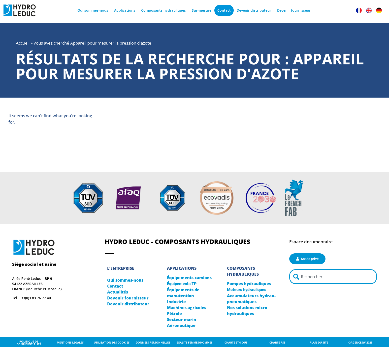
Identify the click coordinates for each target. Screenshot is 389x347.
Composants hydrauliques (163, 10)
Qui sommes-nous (92, 10)
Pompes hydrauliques (249, 283)
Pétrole (174, 313)
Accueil (23, 43)
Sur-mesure (201, 10)
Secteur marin (181, 319)
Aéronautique (181, 325)
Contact (224, 10)
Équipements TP (181, 283)
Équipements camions (189, 277)
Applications (124, 10)
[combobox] (333, 276)
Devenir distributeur (254, 10)
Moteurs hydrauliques (246, 289)
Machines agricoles (186, 307)
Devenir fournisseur (294, 10)
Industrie (176, 301)
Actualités (117, 292)
